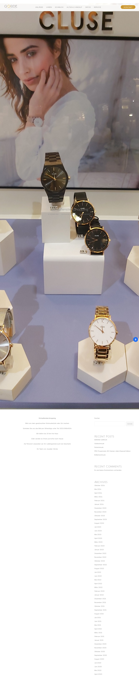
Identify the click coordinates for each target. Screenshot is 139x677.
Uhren (49, 7)
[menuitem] (39, 7)
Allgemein (73, 69)
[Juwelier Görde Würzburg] (10, 7)
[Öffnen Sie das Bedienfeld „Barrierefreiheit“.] (135, 339)
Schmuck (59, 7)
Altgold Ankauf (74, 7)
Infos (88, 7)
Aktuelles (66, 69)
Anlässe (39, 7)
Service (97, 7)
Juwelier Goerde (86, 69)
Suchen (97, 127)
